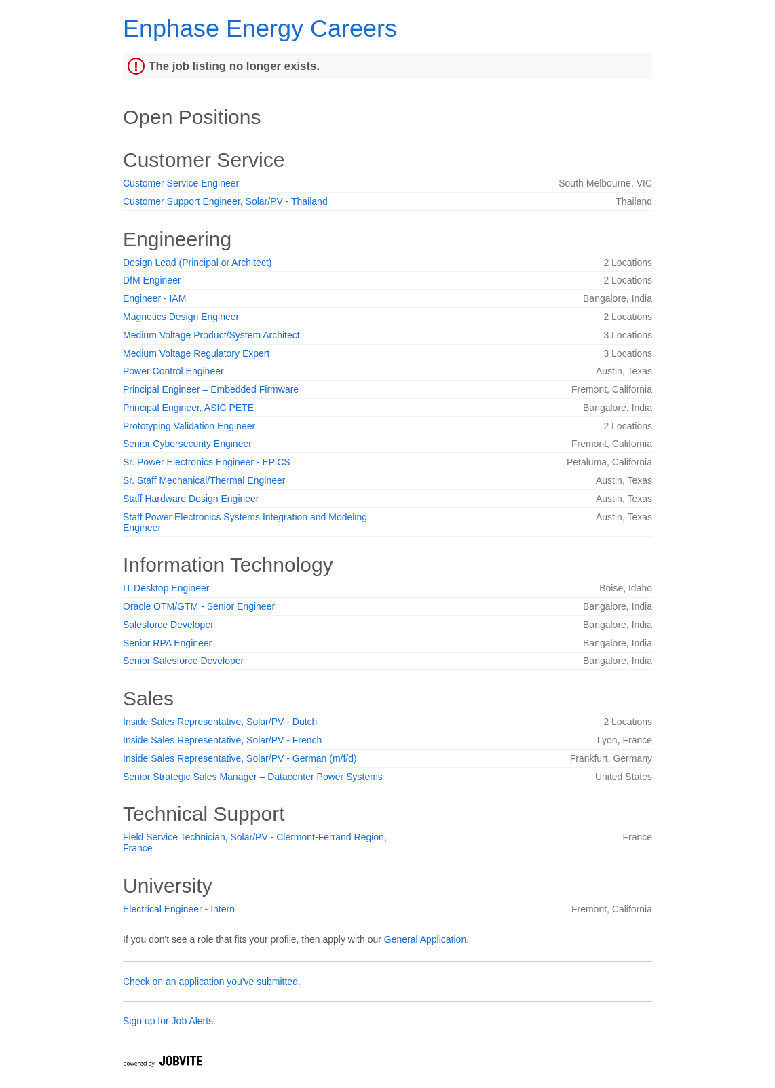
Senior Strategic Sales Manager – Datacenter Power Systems (253, 776)
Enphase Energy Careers (260, 28)
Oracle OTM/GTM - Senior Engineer (199, 606)
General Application (425, 939)
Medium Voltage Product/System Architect (211, 335)
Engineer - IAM (154, 298)
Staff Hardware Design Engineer (191, 498)
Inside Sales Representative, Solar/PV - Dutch (220, 721)
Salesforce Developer (168, 624)
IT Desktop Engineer (166, 588)
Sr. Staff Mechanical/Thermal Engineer (204, 480)
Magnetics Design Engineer (181, 316)
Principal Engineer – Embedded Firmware (211, 389)
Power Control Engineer (173, 371)
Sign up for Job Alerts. (169, 1020)
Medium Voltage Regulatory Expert (196, 353)
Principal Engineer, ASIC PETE (188, 407)
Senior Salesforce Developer (183, 660)
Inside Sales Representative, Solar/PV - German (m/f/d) (240, 758)
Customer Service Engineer (181, 183)
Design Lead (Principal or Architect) (197, 262)
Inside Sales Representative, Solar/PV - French (222, 740)
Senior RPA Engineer (167, 643)
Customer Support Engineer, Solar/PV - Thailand (225, 201)
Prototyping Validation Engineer (189, 426)
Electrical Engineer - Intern (179, 909)
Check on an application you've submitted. (212, 981)
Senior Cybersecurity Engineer (187, 443)
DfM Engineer (152, 280)
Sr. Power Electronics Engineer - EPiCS (206, 461)
